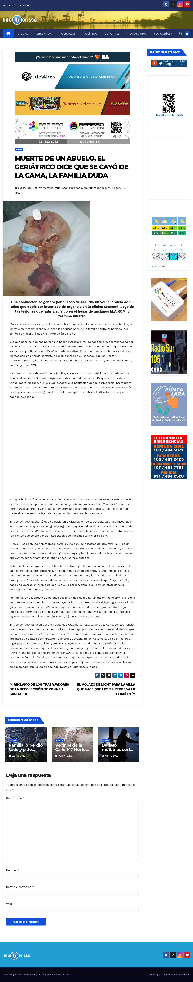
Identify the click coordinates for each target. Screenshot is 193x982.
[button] (180, 33)
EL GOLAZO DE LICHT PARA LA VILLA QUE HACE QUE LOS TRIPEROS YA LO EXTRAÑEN (106, 689)
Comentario (15, 798)
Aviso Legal (154, 974)
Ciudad (23, 33)
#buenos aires (78, 188)
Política (90, 33)
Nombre (12, 870)
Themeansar (64, 974)
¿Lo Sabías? (163, 33)
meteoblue (158, 266)
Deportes (112, 33)
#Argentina (46, 188)
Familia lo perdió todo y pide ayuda (26, 749)
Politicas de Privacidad (176, 974)
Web (9, 903)
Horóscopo (137, 33)
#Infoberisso (97, 188)
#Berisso (61, 188)
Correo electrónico (20, 887)
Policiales (67, 33)
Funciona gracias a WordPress (19, 974)
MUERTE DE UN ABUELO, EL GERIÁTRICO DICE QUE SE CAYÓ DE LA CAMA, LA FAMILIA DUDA (71, 166)
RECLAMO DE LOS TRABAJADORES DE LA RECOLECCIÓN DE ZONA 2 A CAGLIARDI (39, 689)
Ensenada (44, 33)
